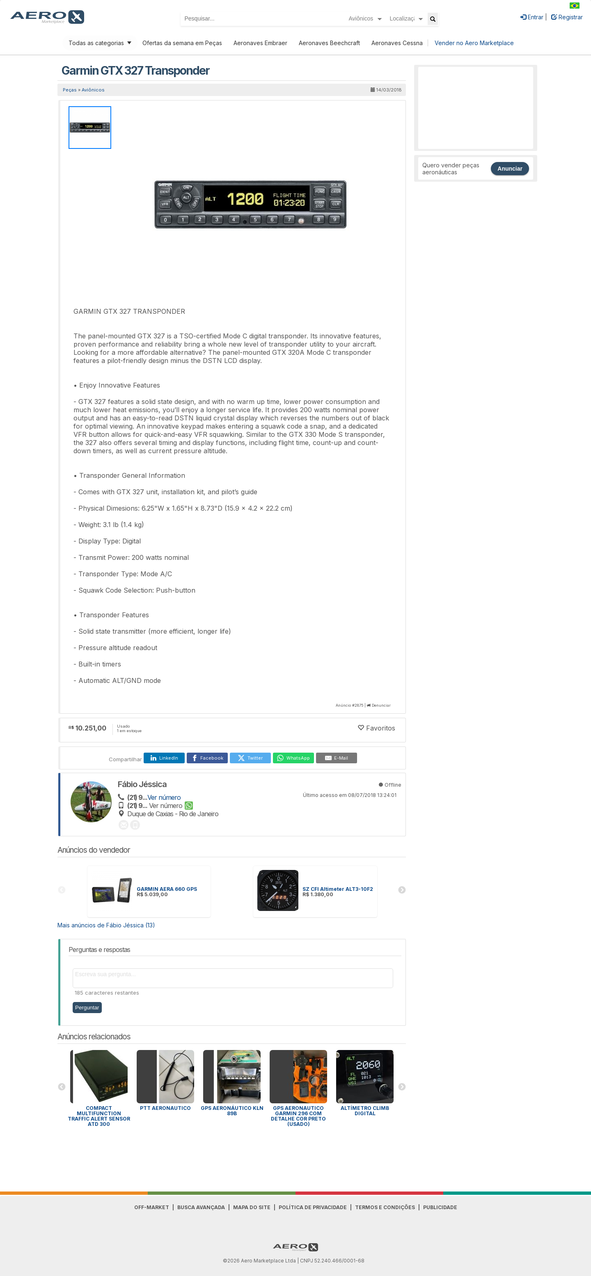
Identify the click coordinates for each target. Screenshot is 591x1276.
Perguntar (87, 1007)
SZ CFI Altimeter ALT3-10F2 (337, 889)
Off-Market (151, 1207)
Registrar (567, 17)
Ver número (164, 797)
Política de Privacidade (313, 1207)
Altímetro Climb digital (365, 1110)
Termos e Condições (385, 1207)
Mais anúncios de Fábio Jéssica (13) (106, 925)
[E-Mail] (336, 758)
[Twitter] (250, 758)
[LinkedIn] (164, 758)
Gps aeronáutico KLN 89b (232, 1110)
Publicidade (440, 1207)
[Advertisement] (475, 108)
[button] (374, 113)
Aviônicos (93, 90)
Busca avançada (201, 1207)
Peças (70, 90)
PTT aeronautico (165, 1108)
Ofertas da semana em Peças (182, 42)
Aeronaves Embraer (260, 42)
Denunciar (381, 705)
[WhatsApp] (293, 758)
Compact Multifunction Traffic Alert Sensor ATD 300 (99, 1116)
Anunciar (509, 168)
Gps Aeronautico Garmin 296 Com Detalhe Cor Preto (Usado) (298, 1116)
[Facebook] (207, 758)
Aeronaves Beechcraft (329, 42)
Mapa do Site (251, 1207)
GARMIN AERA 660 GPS (167, 889)
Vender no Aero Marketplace (474, 42)
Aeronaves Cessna (397, 42)
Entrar (531, 17)
